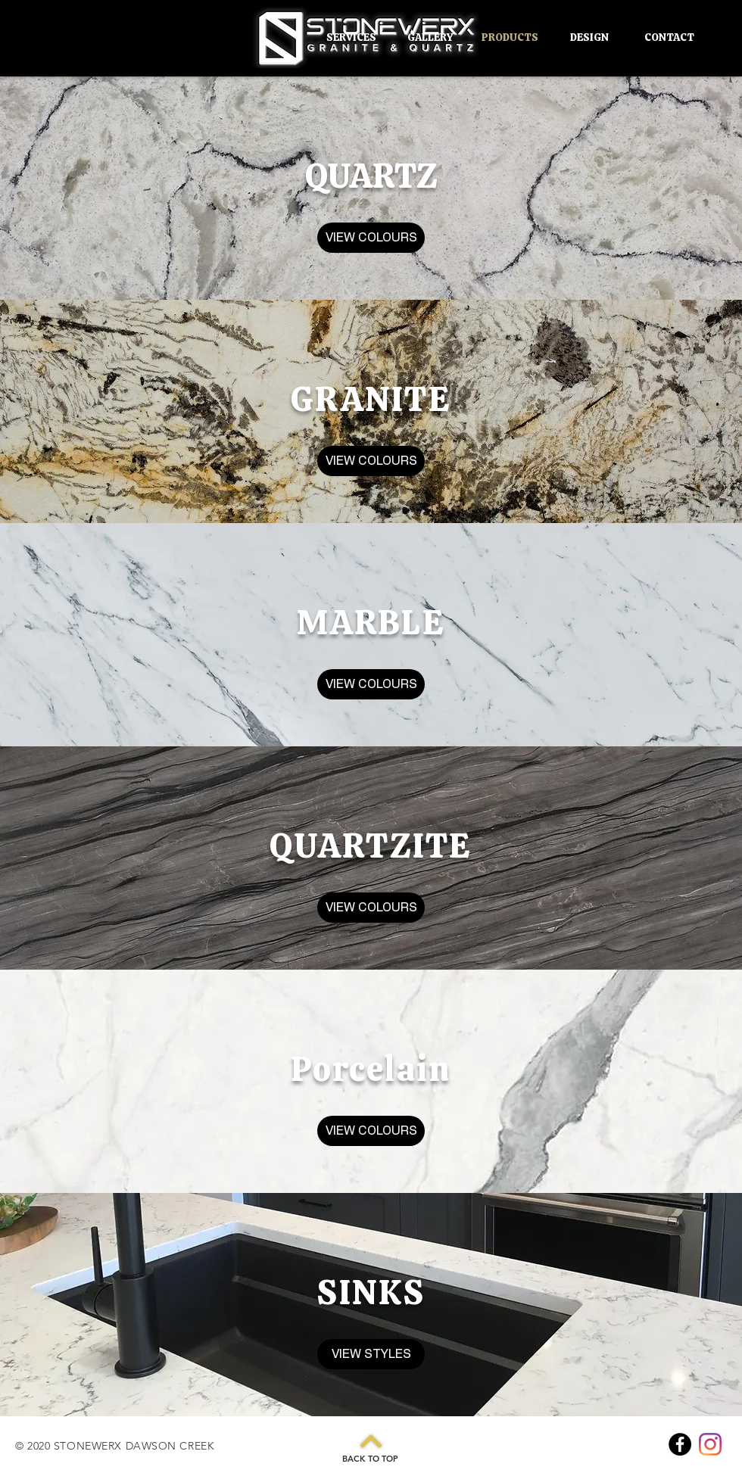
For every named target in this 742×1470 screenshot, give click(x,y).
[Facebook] (680, 1444)
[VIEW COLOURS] (371, 238)
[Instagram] (710, 1444)
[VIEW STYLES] (371, 1354)
